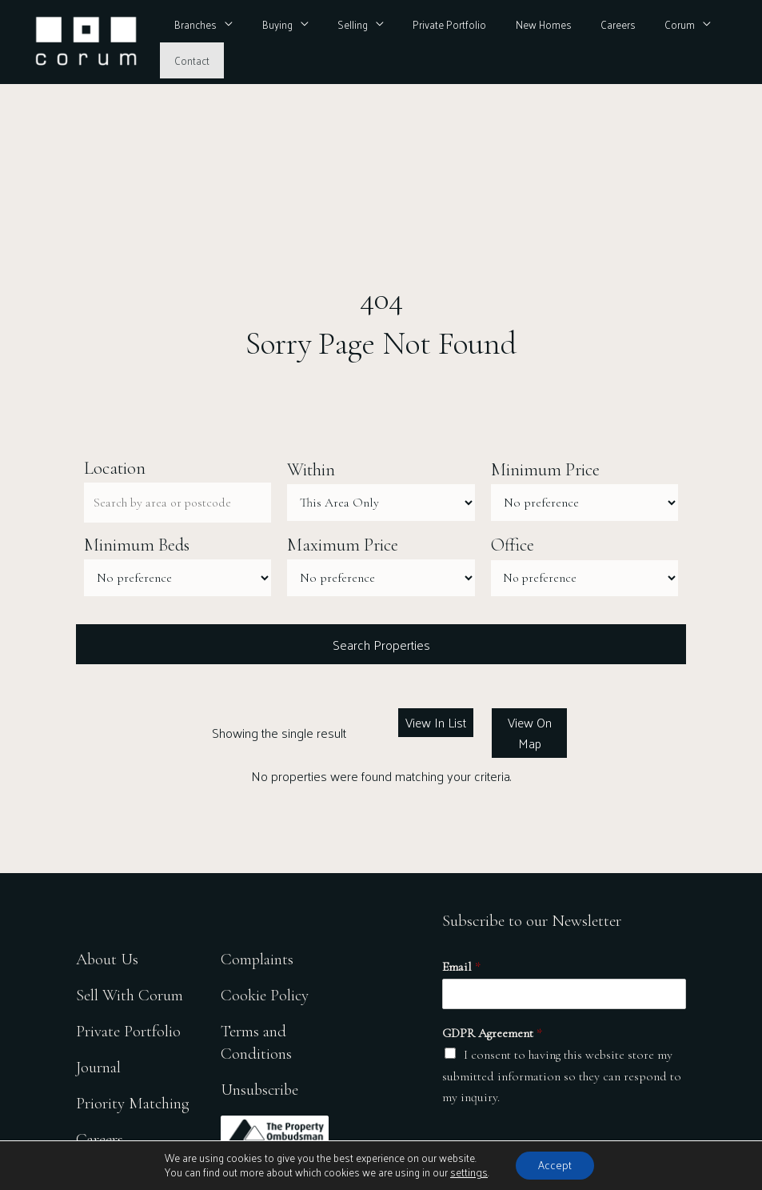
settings (467, 1172)
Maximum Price (342, 545)
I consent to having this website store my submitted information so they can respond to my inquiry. (561, 1077)
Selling (344, 42)
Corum (637, 42)
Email (461, 968)
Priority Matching (133, 1104)
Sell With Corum (129, 996)
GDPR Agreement (492, 1034)
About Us (108, 960)
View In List (436, 723)
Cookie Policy (265, 996)
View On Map (529, 733)
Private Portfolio (432, 42)
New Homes (517, 42)
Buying (277, 42)
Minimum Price (545, 469)
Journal (98, 1068)
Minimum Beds (137, 545)
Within (311, 469)
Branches (204, 42)
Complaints (257, 960)
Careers (583, 42)
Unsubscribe (261, 1090)
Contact (706, 42)
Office (512, 545)
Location (115, 468)
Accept (554, 1165)
